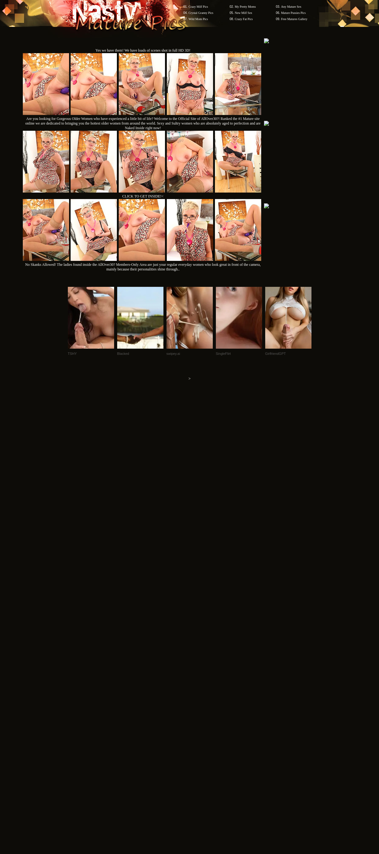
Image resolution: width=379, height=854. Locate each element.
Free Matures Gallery (294, 19)
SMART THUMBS (200, 736)
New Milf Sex (243, 13)
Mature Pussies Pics (293, 13)
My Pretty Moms (245, 6)
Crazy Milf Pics (198, 6)
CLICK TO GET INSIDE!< (143, 196)
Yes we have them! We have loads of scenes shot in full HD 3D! (143, 50)
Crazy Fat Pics (244, 19)
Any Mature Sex (291, 6)
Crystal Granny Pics (200, 13)
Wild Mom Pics (198, 19)
